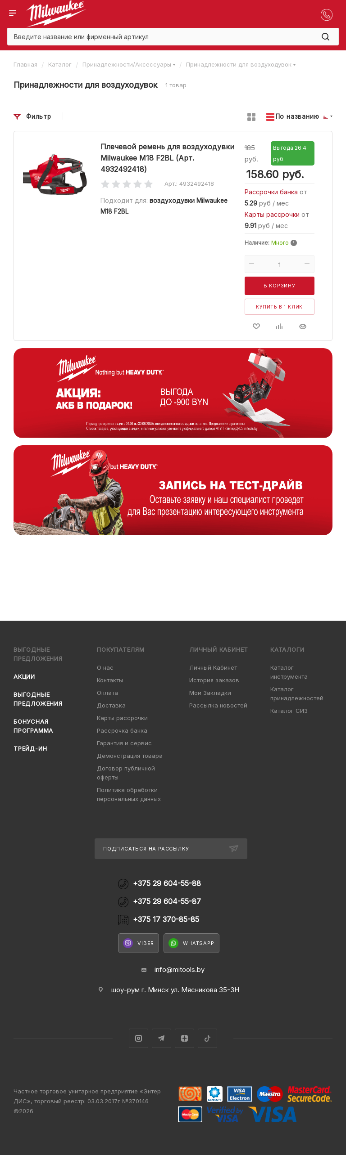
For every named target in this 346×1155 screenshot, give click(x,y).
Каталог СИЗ (289, 710)
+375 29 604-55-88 (167, 883)
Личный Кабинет (213, 667)
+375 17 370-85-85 (166, 919)
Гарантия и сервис (124, 743)
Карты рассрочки (273, 214)
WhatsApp (191, 943)
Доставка (111, 705)
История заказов (214, 680)
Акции (24, 676)
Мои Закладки (210, 692)
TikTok (207, 1038)
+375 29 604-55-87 (167, 901)
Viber (138, 943)
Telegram (161, 1038)
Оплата (107, 692)
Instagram (138, 1038)
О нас (105, 667)
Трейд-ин (30, 748)
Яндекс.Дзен (184, 1038)
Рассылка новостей (218, 705)
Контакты (110, 680)
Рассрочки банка (272, 192)
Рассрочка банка (122, 730)
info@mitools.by (180, 969)
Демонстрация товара (130, 755)
